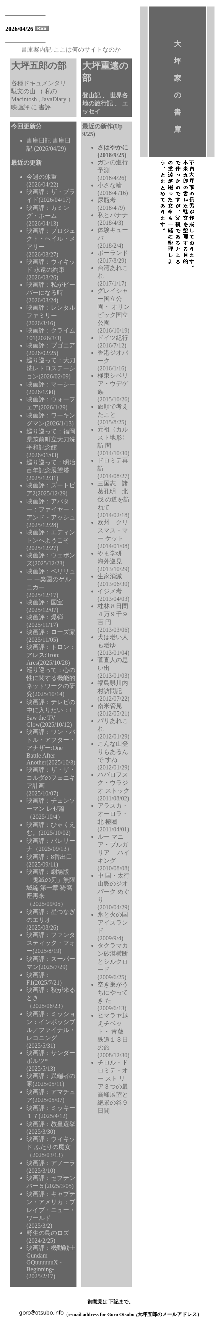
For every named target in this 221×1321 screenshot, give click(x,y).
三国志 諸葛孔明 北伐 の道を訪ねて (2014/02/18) (114, 499)
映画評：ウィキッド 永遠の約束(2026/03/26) (50, 269)
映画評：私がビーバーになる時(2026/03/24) (50, 292)
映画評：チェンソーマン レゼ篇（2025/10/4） (50, 808)
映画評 (21, 107)
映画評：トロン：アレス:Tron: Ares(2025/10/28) (50, 655)
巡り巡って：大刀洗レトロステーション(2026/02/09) (50, 368)
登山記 (92, 95)
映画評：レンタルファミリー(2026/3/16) (50, 315)
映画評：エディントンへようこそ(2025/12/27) (50, 540)
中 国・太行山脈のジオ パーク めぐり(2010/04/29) (114, 891)
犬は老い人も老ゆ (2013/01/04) (114, 645)
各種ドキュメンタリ (38, 83)
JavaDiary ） (58, 99)
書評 (45, 107)
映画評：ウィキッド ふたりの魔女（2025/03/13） (50, 1147)
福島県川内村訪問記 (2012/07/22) (114, 691)
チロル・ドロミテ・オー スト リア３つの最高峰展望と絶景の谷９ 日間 (113, 1086)
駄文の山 (24, 91)
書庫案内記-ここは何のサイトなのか (71, 49)
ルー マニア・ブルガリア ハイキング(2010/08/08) (114, 852)
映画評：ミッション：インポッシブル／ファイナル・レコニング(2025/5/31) (50, 1030)
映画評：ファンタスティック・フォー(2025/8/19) (50, 943)
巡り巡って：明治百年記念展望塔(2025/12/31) (50, 470)
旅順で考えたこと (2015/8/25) (113, 414)
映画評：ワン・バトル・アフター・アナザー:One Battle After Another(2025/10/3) (50, 747)
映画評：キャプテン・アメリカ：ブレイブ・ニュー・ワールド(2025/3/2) (50, 1210)
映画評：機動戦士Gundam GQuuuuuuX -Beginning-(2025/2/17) (50, 1262)
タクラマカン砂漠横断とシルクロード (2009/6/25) (113, 961)
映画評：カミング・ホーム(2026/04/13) (47, 215)
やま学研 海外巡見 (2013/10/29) (114, 561)
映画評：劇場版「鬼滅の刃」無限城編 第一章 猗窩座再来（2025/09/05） (50, 887)
